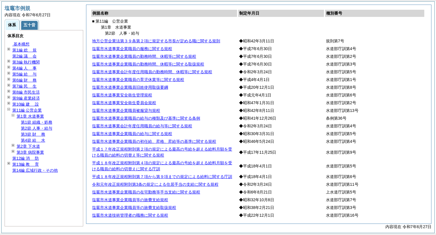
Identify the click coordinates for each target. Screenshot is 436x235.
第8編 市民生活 (26, 92)
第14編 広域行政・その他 (35, 170)
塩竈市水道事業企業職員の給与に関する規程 (132, 133)
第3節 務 (33, 134)
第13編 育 (25, 164)
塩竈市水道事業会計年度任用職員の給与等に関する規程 (142, 126)
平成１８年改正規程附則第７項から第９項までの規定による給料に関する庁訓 (162, 176)
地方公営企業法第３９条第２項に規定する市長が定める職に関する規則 (156, 41)
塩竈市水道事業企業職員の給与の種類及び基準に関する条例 (146, 118)
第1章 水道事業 (30, 116)
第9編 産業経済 (26, 98)
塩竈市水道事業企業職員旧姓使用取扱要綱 (130, 87)
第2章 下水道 (28, 146)
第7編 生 (24, 86)
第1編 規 (24, 50)
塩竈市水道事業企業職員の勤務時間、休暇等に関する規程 (144, 56)
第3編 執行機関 (26, 62)
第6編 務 (24, 80)
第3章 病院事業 (30, 152)
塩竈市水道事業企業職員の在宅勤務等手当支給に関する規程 (146, 192)
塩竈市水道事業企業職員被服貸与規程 (126, 110)
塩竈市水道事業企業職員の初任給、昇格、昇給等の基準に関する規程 (154, 141)
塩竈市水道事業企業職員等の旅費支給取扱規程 (134, 207)
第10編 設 (25, 104)
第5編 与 (24, 74)
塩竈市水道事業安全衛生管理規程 (122, 95)
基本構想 (20, 44)
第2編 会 (24, 56)
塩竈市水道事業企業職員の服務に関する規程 (132, 48)
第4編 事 (24, 68)
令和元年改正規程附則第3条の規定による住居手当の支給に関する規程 (155, 184)
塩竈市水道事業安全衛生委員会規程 (124, 102)
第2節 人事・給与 (36, 128)
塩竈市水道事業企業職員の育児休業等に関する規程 (138, 79)
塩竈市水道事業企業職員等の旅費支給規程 (130, 200)
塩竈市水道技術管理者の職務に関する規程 (130, 215)
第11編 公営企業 (27, 110)
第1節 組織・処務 (36, 122)
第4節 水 (33, 140)
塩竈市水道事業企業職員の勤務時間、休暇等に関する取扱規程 (148, 64)
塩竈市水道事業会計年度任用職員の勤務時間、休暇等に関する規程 (152, 72)
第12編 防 (25, 158)
